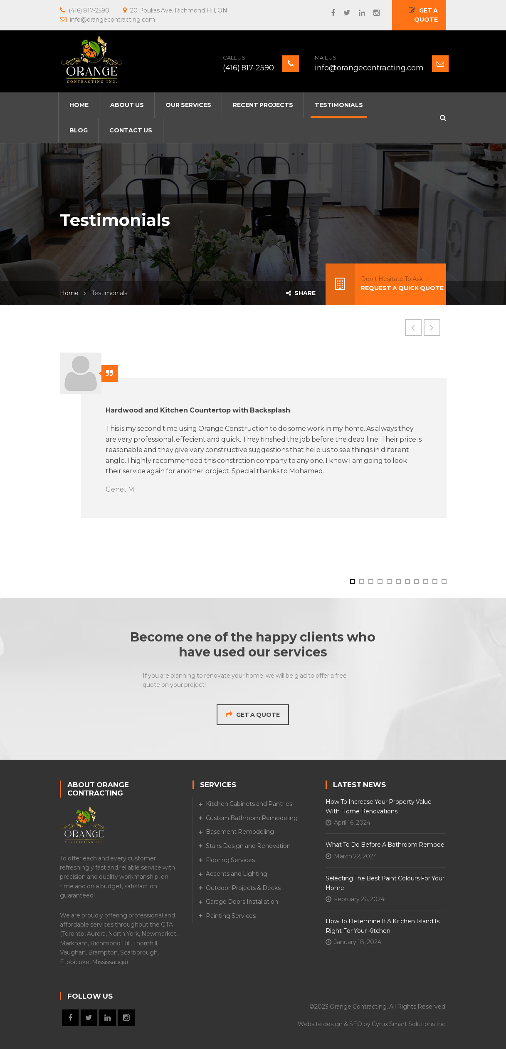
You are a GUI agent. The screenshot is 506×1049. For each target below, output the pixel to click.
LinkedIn (357, 13)
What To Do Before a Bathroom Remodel (386, 844)
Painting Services (231, 916)
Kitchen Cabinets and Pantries (249, 804)
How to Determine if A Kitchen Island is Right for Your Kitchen (382, 925)
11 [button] (443, 581)
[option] (253, 435)
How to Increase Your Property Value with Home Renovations (379, 806)
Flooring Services (230, 860)
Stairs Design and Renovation (248, 846)
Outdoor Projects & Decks (243, 888)
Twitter (342, 13)
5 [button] (389, 581)
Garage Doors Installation (242, 901)
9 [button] (425, 581)
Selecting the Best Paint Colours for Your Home (385, 883)
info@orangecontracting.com (369, 67)
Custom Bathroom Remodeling (252, 818)
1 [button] (352, 581)
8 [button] (416, 581)
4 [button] (379, 581)
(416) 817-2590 (248, 67)
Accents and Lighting (236, 873)
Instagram (372, 13)
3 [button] (370, 581)
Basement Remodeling (240, 831)
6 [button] (398, 581)
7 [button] (407, 581)
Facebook (329, 13)
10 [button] (434, 581)
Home (69, 293)
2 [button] (361, 581)
